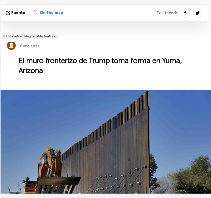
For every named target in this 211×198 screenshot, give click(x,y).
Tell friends (167, 12)
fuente (16, 12)
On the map (48, 12)
